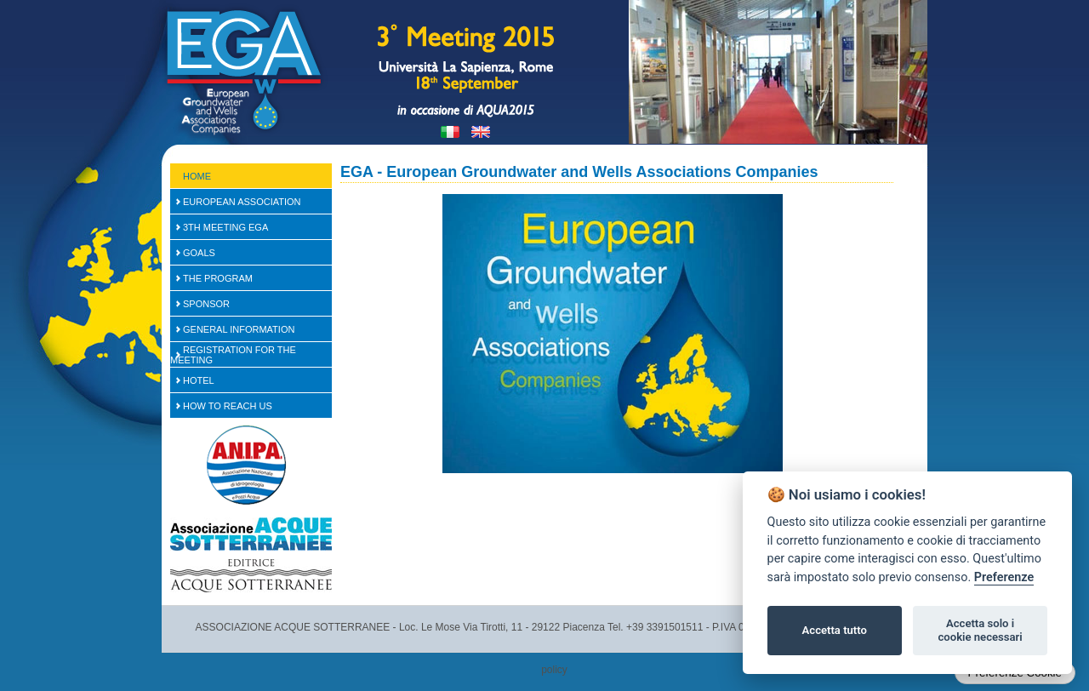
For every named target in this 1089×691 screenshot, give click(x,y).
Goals (199, 253)
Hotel (198, 380)
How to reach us (227, 406)
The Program (218, 278)
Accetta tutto (834, 630)
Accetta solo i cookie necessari (980, 630)
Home (197, 176)
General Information (238, 329)
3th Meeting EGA (225, 227)
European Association (242, 202)
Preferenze (1004, 577)
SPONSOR (206, 304)
